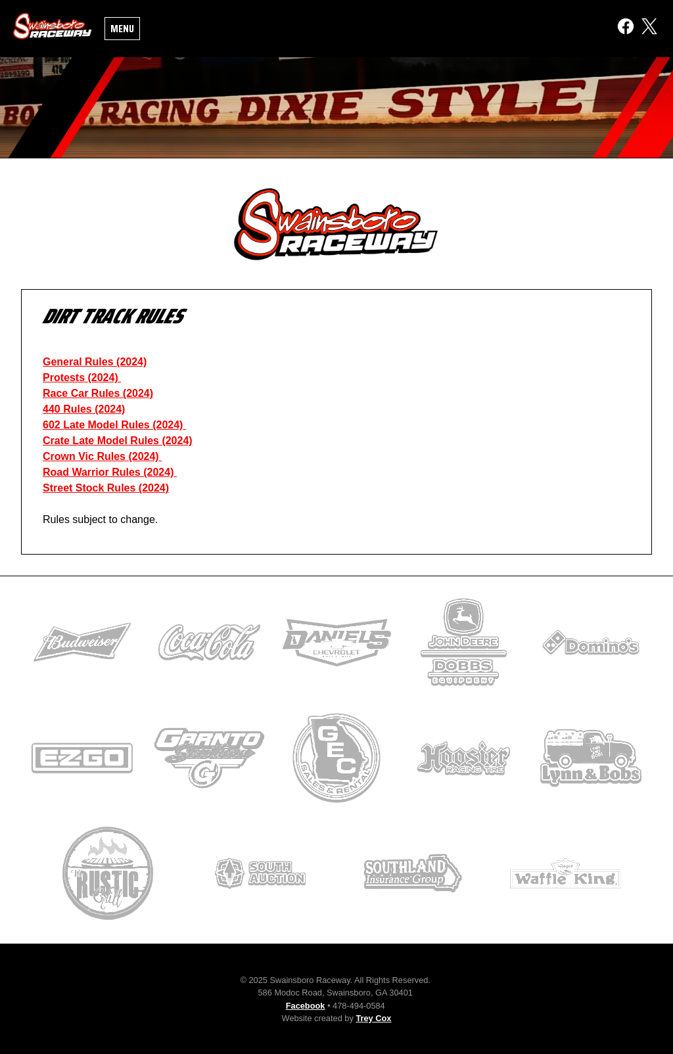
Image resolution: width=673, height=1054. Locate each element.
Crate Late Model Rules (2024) (118, 440)
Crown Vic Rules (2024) (101, 456)
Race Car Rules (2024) (98, 393)
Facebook (305, 1006)
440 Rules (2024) (84, 409)
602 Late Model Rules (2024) (113, 424)
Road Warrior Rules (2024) (108, 472)
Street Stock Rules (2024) (106, 487)
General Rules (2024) (95, 361)
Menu (122, 28)
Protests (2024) (80, 377)
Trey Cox (373, 1018)
